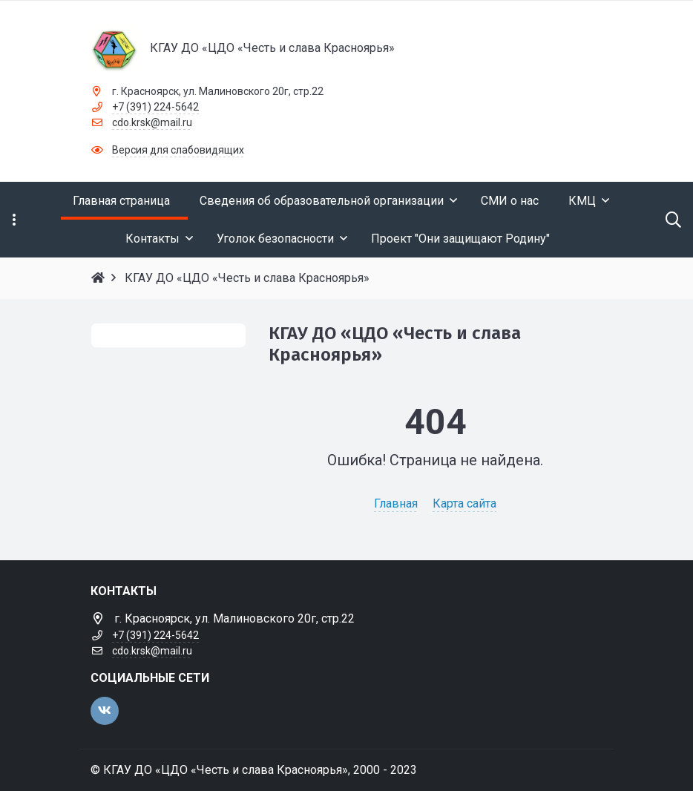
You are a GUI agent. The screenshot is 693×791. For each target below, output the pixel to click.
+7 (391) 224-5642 (155, 107)
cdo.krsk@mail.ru (152, 122)
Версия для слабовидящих (178, 150)
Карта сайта (464, 503)
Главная (396, 503)
